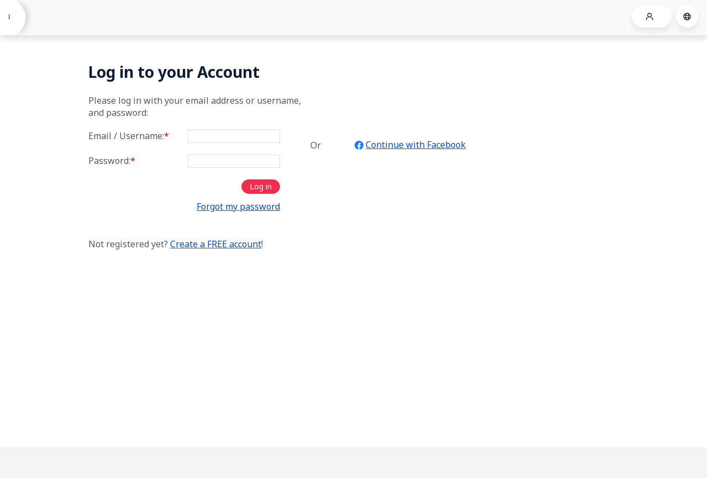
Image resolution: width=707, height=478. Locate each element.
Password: (111, 161)
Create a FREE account (215, 244)
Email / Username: (128, 136)
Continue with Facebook (416, 145)
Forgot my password (238, 206)
